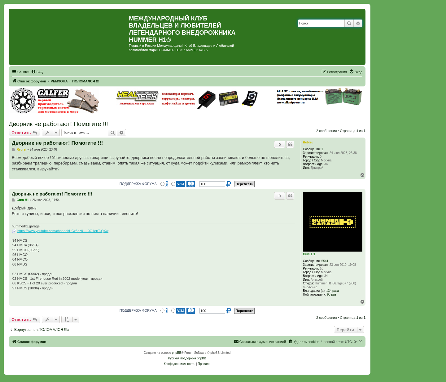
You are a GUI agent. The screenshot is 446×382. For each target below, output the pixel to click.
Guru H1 (309, 254)
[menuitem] (37, 72)
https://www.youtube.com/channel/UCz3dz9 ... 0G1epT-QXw (62, 231)
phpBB (176, 352)
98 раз (331, 294)
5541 (324, 261)
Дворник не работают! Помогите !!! (58, 124)
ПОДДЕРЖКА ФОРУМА (138, 184)
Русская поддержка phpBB (187, 358)
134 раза (332, 290)
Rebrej (308, 142)
